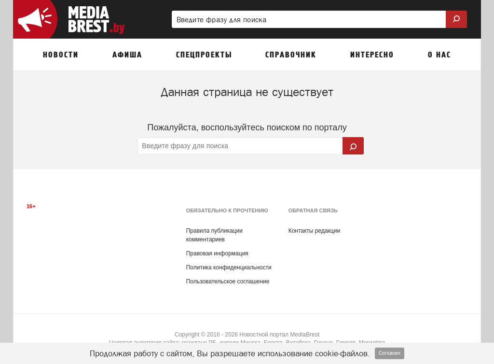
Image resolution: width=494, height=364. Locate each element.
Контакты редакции (314, 230)
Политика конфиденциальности (229, 267)
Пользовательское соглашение (228, 281)
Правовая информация (217, 253)
